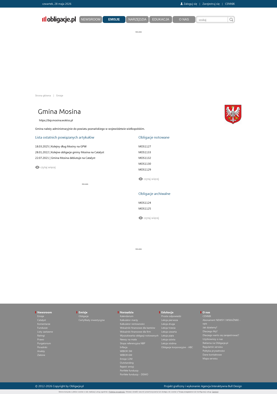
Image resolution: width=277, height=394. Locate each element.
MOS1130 (144, 163)
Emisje (114, 19)
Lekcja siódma (168, 343)
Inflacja (123, 347)
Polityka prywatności (214, 350)
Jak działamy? (210, 327)
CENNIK (230, 3)
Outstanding (127, 362)
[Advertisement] (138, 58)
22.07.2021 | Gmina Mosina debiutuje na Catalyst (65, 158)
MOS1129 (144, 169)
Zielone (41, 355)
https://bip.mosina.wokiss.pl (56, 120)
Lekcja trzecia (168, 327)
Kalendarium (126, 316)
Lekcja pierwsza (169, 320)
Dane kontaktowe (212, 354)
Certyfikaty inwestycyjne (92, 320)
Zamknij (215, 391)
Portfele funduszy (129, 370)
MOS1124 (144, 202)
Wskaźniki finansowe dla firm (135, 331)
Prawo (40, 339)
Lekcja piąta (167, 335)
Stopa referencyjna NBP (132, 343)
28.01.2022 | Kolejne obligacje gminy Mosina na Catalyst (69, 152)
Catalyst (41, 320)
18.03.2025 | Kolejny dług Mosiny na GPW (61, 146)
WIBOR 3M (126, 351)
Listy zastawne (45, 331)
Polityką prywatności (117, 391)
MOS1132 (144, 158)
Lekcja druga (168, 324)
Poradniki (42, 347)
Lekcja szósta (168, 339)
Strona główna (43, 95)
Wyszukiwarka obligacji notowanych (139, 335)
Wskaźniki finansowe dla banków (137, 327)
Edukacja (160, 19)
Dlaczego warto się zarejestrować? (221, 335)
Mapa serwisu (210, 358)
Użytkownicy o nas (213, 339)
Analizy (41, 351)
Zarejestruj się (211, 3)
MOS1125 (144, 208)
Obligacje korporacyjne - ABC (177, 347)
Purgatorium (44, 343)
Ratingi (41, 335)
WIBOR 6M (126, 355)
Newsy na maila (128, 339)
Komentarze (43, 324)
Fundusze (42, 327)
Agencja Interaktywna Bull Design (221, 386)
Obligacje (84, 316)
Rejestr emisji (127, 366)
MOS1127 (144, 146)
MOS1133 (144, 152)
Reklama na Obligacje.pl (215, 343)
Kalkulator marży (129, 320)
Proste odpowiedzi (171, 316)
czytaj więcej (48, 167)
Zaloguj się (188, 3)
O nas (184, 19)
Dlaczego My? (210, 331)
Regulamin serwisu (213, 346)
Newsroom (91, 19)
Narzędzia (137, 19)
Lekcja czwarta (169, 331)
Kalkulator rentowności (132, 324)
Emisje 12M (126, 358)
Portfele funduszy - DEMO (134, 374)
